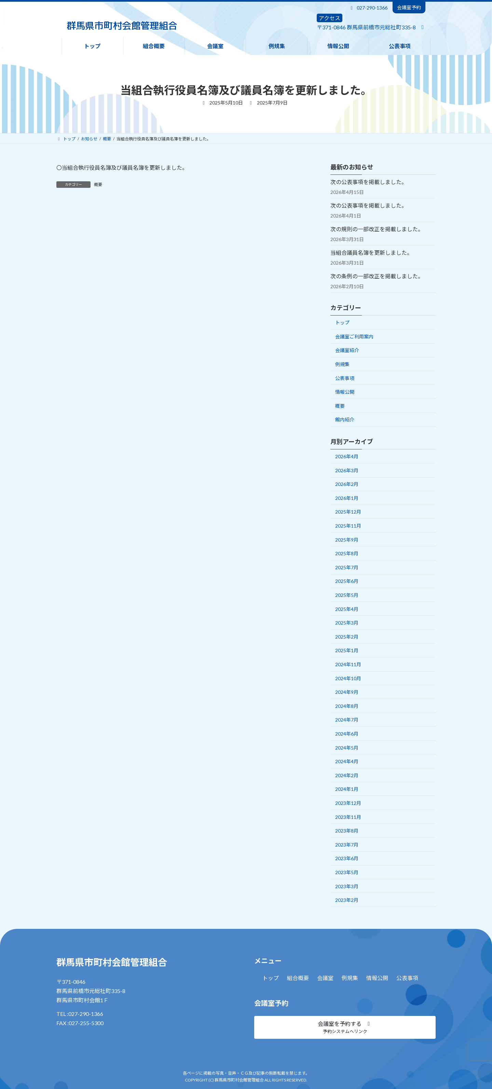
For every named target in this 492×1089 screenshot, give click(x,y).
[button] (345, 1027)
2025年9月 (346, 540)
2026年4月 (346, 456)
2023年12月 (348, 803)
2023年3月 (346, 886)
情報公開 (344, 392)
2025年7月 (346, 567)
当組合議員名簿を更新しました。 (371, 252)
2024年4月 (346, 761)
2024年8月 (346, 706)
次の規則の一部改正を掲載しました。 (376, 229)
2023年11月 (348, 817)
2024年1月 (346, 789)
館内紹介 (344, 419)
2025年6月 (346, 581)
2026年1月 (346, 498)
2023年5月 (346, 872)
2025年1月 (346, 650)
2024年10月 (348, 678)
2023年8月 (346, 831)
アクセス (329, 18)
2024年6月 (346, 734)
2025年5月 (346, 595)
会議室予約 (409, 7)
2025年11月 (348, 526)
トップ (342, 322)
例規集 (342, 364)
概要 (98, 184)
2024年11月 (348, 664)
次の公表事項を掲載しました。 (368, 182)
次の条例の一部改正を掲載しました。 (376, 276)
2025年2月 (346, 637)
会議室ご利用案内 (354, 336)
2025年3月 (346, 623)
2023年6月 (346, 858)
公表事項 (344, 378)
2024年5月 (346, 748)
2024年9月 (346, 692)
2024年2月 (346, 775)
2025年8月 (346, 553)
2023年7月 (346, 845)
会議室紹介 (347, 350)
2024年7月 (346, 720)
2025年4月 (346, 609)
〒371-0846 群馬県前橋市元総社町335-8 (366, 27)
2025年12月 (348, 512)
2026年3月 (346, 470)
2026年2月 (346, 484)
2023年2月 (346, 900)
